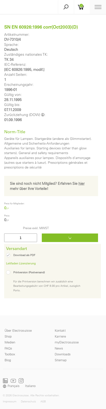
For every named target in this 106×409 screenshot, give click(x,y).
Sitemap (60, 360)
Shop (8, 336)
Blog (8, 360)
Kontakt (60, 330)
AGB (43, 401)
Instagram (21, 380)
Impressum (9, 401)
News (59, 348)
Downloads (63, 354)
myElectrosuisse (67, 342)
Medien (10, 342)
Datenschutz (28, 401)
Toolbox (10, 354)
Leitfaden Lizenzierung (21, 263)
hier (81, 183)
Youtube (13, 381)
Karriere (60, 336)
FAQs (8, 348)
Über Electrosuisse (18, 330)
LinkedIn (5, 380)
